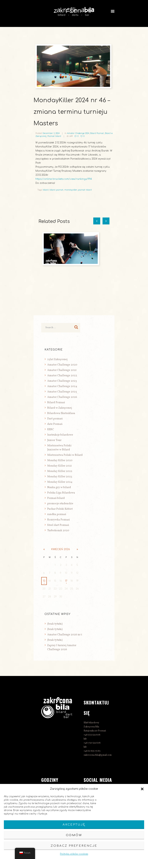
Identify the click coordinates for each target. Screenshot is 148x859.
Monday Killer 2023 (59, 476)
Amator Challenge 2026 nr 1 (64, 635)
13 (44, 581)
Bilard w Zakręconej (59, 408)
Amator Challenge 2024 (78, 133)
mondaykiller (70, 190)
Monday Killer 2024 (59, 482)
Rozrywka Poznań (58, 520)
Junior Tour (54, 440)
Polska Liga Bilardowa (61, 493)
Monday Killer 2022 (59, 471)
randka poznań (56, 514)
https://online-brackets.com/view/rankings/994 (63, 179)
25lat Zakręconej (57, 359)
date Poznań (54, 424)
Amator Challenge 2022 (62, 375)
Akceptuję (74, 824)
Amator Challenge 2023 (62, 381)
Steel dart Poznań (58, 525)
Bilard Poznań (97, 133)
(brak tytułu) (55, 624)
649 (71, 136)
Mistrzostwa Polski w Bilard (65, 455)
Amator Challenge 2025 (62, 392)
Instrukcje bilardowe (60, 435)
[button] (142, 789)
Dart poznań (55, 419)
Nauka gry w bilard (59, 487)
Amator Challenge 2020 (62, 365)
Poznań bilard (54, 136)
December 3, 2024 (51, 133)
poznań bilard (85, 190)
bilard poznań (56, 190)
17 (66, 581)
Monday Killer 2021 (59, 466)
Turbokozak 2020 (58, 530)
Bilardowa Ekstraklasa (61, 413)
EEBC (50, 429)
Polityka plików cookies (74, 854)
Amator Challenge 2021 (62, 370)
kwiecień (60, 549)
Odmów (74, 835)
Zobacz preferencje (74, 845)
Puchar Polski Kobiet (60, 509)
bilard (46, 190)
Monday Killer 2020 (59, 460)
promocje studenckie (60, 503)
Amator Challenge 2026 (62, 397)
